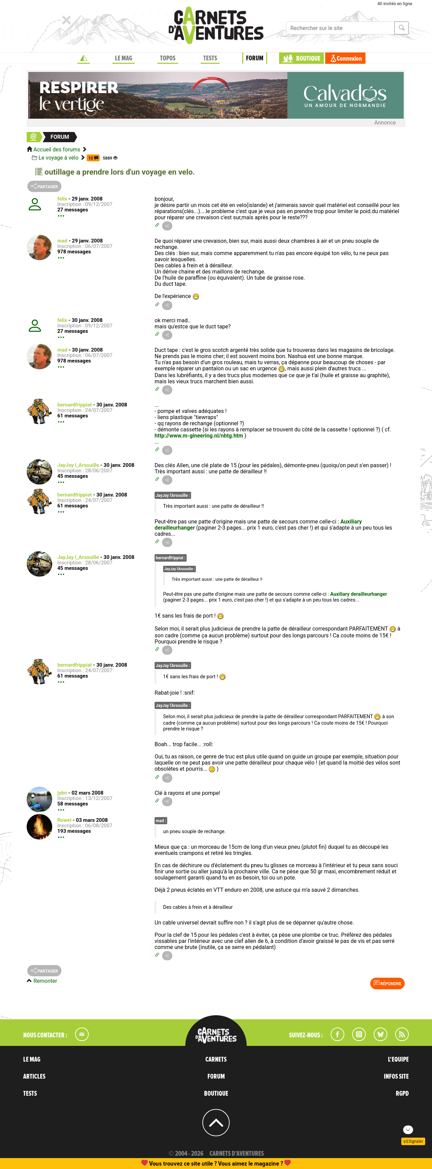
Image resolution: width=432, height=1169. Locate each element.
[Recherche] (340, 27)
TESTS (210, 58)
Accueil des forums (56, 149)
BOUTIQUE (308, 58)
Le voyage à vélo (58, 157)
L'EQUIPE (398, 1059)
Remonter (45, 981)
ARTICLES (34, 1076)
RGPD (402, 1093)
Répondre (387, 983)
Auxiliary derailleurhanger (358, 594)
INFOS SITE (396, 1076)
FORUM (254, 58)
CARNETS (216, 1059)
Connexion (349, 58)
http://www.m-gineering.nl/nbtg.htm (199, 435)
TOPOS (167, 58)
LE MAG (123, 58)
